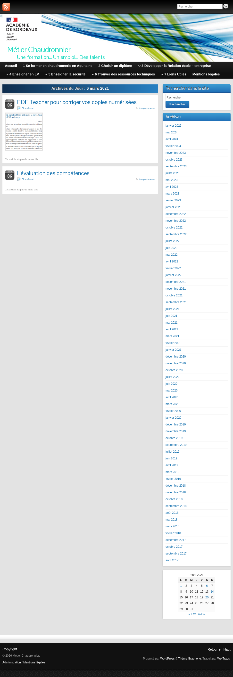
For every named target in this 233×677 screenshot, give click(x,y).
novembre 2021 (176, 288)
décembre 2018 (176, 485)
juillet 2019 (172, 451)
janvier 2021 (173, 349)
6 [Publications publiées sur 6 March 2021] (207, 585)
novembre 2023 (176, 153)
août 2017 (172, 560)
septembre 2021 (176, 302)
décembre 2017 (176, 540)
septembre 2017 (176, 553)
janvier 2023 (173, 207)
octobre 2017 (174, 546)
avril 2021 (172, 329)
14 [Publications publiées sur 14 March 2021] (212, 591)
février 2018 (173, 533)
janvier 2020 (173, 417)
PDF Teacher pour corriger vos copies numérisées (77, 102)
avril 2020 (172, 397)
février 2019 (173, 479)
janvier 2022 (173, 275)
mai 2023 (171, 180)
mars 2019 (172, 472)
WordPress (167, 658)
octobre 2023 (174, 159)
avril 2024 (172, 139)
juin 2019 (171, 458)
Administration (11, 662)
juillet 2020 (172, 377)
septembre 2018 (176, 506)
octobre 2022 (174, 227)
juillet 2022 (172, 241)
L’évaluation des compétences (53, 173)
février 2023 (173, 200)
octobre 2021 (174, 295)
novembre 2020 (176, 363)
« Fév (192, 614)
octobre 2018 (174, 499)
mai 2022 (171, 254)
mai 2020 (171, 390)
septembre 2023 (176, 166)
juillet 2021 (172, 309)
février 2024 (173, 146)
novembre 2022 (176, 220)
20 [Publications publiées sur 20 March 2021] (206, 597)
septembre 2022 (176, 234)
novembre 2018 (176, 492)
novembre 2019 (176, 431)
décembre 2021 (176, 282)
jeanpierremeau (147, 107)
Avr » (201, 614)
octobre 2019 (174, 438)
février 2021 (173, 343)
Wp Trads (223, 658)
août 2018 (172, 512)
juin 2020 (171, 383)
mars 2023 (172, 193)
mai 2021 (171, 322)
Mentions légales (34, 662)
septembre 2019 (176, 445)
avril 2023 (172, 186)
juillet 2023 (172, 173)
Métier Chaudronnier (38, 49)
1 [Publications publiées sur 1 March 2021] (181, 585)
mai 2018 (171, 519)
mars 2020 (172, 404)
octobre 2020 (174, 370)
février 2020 (173, 411)
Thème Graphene (189, 658)
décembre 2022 (176, 214)
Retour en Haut (219, 649)
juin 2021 (171, 316)
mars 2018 (172, 526)
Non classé (27, 107)
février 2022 (173, 268)
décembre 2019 (176, 424)
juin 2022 (171, 248)
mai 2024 (171, 132)
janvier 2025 (173, 125)
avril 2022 (172, 261)
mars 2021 (172, 336)
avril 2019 (172, 465)
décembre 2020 (176, 356)
